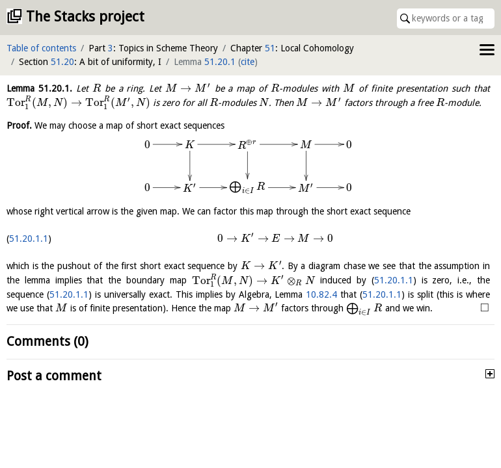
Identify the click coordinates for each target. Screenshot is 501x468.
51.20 (62, 62)
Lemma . (39, 88)
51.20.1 (220, 62)
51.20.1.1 (28, 238)
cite (247, 62)
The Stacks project (85, 16)
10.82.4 (321, 294)
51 (270, 48)
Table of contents (41, 48)
